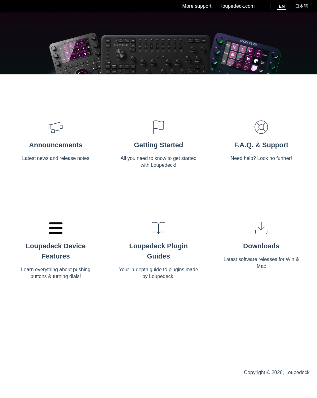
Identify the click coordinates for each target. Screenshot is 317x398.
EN (281, 6)
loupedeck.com (238, 6)
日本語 (301, 6)
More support (196, 6)
